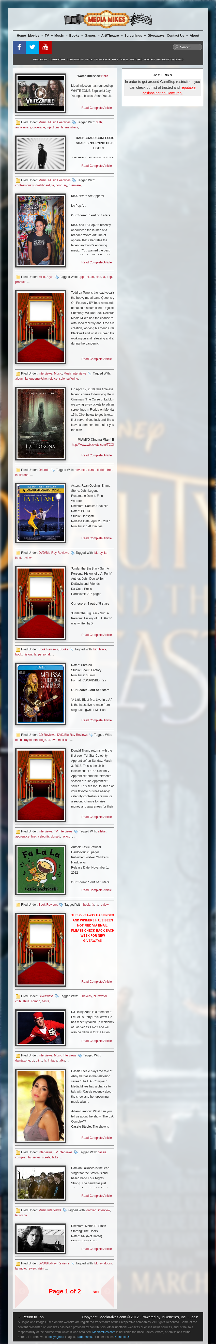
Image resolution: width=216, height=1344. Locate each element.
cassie (102, 1152)
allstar (102, 831)
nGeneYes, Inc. (174, 1317)
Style (88, 59)
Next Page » (105, 1289)
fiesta (45, 1001)
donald (55, 836)
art (92, 277)
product (20, 282)
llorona (23, 475)
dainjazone (22, 1060)
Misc (42, 277)
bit (17, 740)
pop (109, 277)
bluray (98, 553)
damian (91, 1210)
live (54, 740)
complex (21, 1157)
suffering (72, 378)
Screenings (135, 35)
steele (46, 1157)
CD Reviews (47, 735)
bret (34, 836)
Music (61, 35)
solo (62, 378)
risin (40, 1268)
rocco (23, 1215)
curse (91, 470)
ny (65, 185)
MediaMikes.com (112, 1317)
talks (62, 1060)
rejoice (53, 378)
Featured (136, 59)
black (102, 649)
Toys (115, 59)
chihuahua (22, 1001)
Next (96, 1292)
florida (101, 470)
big (95, 649)
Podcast (149, 59)
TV (49, 35)
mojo (22, 1268)
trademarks (84, 1337)
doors (108, 1263)
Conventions (75, 59)
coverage (39, 127)
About (194, 35)
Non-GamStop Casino (170, 59)
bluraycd (26, 740)
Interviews (45, 373)
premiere (75, 185)
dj (33, 1060)
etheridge (39, 740)
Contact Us (177, 35)
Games (92, 35)
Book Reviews (48, 649)
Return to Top (33, 1317)
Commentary (57, 59)
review (27, 558)
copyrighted (56, 1337)
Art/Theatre (111, 35)
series (36, 1157)
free (110, 470)
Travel (123, 59)
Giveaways (156, 35)
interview (104, 1210)
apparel (84, 277)
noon (59, 185)
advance (80, 470)
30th (99, 122)
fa (92, 904)
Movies (35, 35)
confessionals (24, 185)
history (28, 654)
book (18, 654)
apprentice (22, 836)
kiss (98, 277)
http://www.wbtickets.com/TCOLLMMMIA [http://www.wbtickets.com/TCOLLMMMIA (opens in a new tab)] (99, 444)
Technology (102, 59)
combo (35, 1001)
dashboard (42, 185)
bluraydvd (100, 996)
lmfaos (52, 1060)
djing (39, 1060)
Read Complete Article (97, 108)
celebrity (43, 836)
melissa (63, 740)
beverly (87, 996)
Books (76, 35)
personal (44, 654)
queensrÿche (38, 378)
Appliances (40, 59)
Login (194, 1317)
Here (104, 76)
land (18, 558)
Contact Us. (123, 1337)
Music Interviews (75, 373)
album (19, 378)
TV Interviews (63, 831)
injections (53, 127)
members (71, 127)
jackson (67, 836)
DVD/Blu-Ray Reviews (54, 553)
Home (21, 35)
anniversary (23, 127)
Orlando (44, 470)
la (62, 127)
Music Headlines (59, 122)
